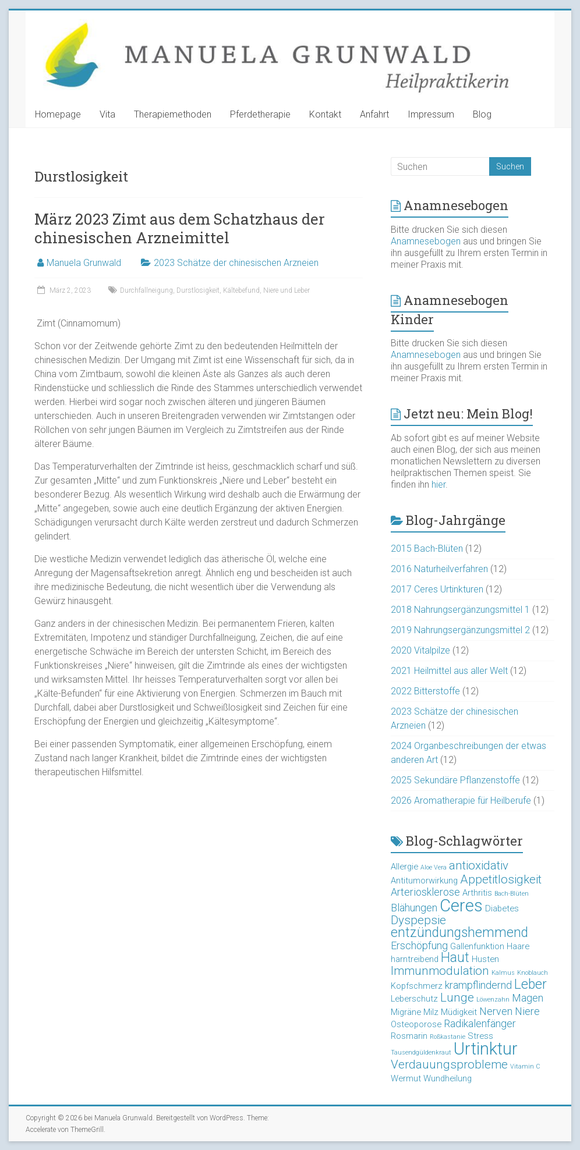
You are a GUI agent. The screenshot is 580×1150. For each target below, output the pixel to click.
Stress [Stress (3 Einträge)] (480, 1036)
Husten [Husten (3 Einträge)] (485, 959)
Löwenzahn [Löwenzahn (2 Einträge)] (493, 999)
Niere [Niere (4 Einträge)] (527, 1011)
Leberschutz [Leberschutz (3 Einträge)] (414, 998)
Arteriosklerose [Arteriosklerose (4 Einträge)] (425, 892)
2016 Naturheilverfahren (439, 568)
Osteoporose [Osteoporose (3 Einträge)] (416, 1024)
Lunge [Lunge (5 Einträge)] (457, 998)
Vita (107, 114)
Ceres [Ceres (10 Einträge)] (461, 905)
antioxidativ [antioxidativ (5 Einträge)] (478, 865)
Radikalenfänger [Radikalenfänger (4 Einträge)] (480, 1023)
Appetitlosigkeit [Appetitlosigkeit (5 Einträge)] (501, 879)
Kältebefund (241, 290)
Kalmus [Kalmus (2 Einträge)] (503, 973)
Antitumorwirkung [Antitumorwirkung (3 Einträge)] (424, 880)
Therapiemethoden (172, 114)
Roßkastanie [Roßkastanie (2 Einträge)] (447, 1037)
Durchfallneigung (146, 290)
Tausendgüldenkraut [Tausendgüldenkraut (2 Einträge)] (421, 1052)
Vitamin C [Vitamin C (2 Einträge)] (525, 1066)
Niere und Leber (286, 290)
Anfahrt (374, 114)
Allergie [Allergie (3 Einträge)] (404, 866)
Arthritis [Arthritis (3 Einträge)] (477, 893)
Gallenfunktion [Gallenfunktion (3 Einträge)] (477, 946)
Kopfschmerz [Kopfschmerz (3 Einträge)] (417, 986)
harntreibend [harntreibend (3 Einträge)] (414, 959)
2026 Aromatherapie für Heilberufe (461, 800)
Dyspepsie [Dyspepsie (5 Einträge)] (418, 920)
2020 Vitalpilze (420, 650)
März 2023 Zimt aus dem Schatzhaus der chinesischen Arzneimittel (179, 228)
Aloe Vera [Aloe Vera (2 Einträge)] (433, 867)
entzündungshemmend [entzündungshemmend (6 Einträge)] (459, 932)
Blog (482, 114)
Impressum (431, 114)
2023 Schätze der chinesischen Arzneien (236, 262)
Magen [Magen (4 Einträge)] (527, 998)
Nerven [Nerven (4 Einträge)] (495, 1011)
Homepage (58, 114)
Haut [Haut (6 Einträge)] (455, 958)
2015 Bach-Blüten (427, 548)
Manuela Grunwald (84, 262)
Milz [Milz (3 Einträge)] (430, 1012)
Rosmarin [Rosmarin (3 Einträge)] (409, 1036)
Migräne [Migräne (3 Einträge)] (406, 1012)
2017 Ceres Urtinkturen (437, 589)
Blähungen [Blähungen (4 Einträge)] (414, 907)
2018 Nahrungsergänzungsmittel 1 (460, 609)
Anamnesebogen (426, 241)
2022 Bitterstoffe (425, 691)
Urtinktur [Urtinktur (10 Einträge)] (486, 1049)
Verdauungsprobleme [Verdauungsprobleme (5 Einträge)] (449, 1064)
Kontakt (325, 114)
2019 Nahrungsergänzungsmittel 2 (460, 630)
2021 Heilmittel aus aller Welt (449, 670)
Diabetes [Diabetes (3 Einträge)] (502, 908)
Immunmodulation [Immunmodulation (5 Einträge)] (440, 971)
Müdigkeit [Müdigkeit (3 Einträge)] (459, 1012)
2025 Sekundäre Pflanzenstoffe (455, 780)
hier (438, 484)
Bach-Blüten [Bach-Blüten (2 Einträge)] (511, 893)
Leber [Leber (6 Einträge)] (530, 984)
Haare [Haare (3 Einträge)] (518, 946)
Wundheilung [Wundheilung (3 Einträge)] (447, 1078)
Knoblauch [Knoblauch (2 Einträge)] (532, 973)
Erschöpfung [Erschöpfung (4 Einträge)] (419, 945)
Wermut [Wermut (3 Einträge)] (406, 1078)
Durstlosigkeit (198, 290)
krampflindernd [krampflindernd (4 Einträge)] (478, 985)
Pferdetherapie (260, 114)
